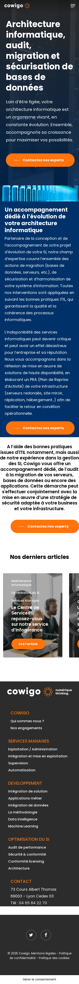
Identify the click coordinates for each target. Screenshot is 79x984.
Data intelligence (22, 819)
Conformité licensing (26, 861)
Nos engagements (26, 728)
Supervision (18, 763)
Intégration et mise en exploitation (37, 756)
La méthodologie (22, 812)
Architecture (18, 868)
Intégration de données (28, 805)
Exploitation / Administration (32, 749)
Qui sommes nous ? (27, 721)
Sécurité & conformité (27, 854)
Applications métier (25, 798)
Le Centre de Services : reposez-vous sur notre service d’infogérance (29, 618)
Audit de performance (27, 847)
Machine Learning (23, 826)
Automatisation (21, 770)
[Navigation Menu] (73, 6)
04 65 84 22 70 (33, 902)
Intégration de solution (27, 791)
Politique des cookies (54, 958)
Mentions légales (43, 953)
